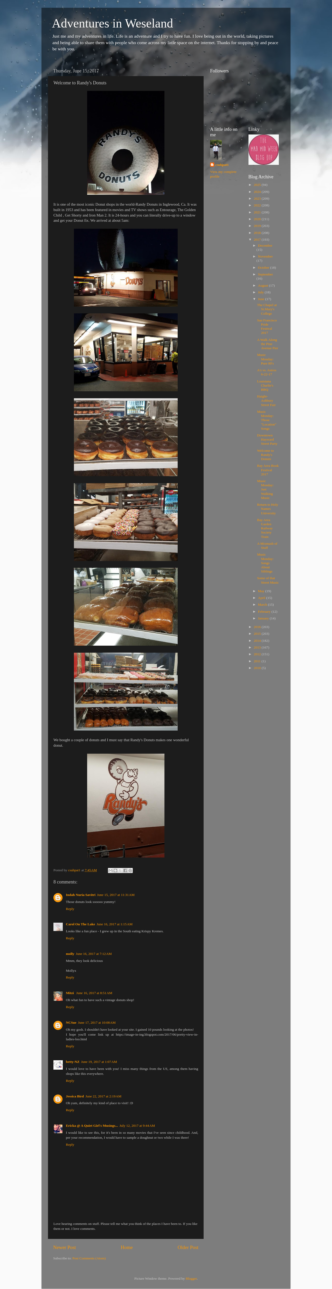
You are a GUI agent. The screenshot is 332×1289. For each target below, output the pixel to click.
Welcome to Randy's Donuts (265, 455)
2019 (257, 226)
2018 (257, 233)
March (263, 604)
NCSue (71, 1022)
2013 (257, 647)
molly (70, 954)
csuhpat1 (222, 165)
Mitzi (70, 993)
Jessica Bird (75, 1096)
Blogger (191, 1278)
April (262, 598)
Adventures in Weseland (112, 23)
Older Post (188, 1247)
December (265, 245)
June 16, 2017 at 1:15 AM (114, 924)
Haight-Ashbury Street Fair (266, 400)
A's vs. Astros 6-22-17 (266, 372)
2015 (257, 634)
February (265, 611)
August (263, 285)
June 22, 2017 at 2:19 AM (103, 1096)
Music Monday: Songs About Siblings (265, 562)
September (265, 274)
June (261, 299)
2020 (257, 219)
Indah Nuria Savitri (80, 895)
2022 (257, 205)
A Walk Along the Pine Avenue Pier (267, 344)
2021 (257, 212)
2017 (257, 239)
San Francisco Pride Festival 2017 (267, 326)
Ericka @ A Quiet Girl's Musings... (92, 1126)
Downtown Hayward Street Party (267, 439)
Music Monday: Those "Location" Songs (266, 420)
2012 (257, 654)
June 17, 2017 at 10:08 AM (97, 1022)
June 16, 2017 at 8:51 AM (94, 993)
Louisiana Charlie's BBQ (265, 385)
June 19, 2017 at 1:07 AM (99, 1062)
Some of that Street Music (268, 580)
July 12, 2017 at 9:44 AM (137, 1126)
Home (127, 1247)
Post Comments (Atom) (89, 1258)
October (264, 267)
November (265, 256)
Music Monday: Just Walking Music (265, 489)
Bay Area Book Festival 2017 (268, 470)
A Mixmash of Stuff (267, 546)
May (261, 591)
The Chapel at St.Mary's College (267, 309)
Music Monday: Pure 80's (265, 359)
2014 (257, 641)
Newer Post (64, 1247)
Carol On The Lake (80, 924)
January (264, 618)
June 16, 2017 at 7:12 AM (94, 954)
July (261, 292)
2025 (257, 185)
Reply (70, 909)
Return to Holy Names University (267, 509)
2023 (257, 198)
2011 (257, 661)
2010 (257, 668)
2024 (257, 192)
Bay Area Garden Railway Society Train (265, 528)
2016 (257, 627)
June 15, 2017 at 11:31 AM (116, 895)
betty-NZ (73, 1062)
